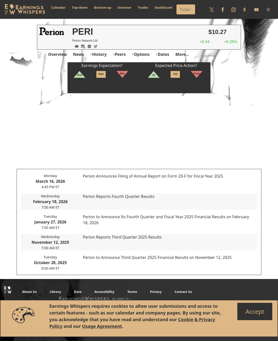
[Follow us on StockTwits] (244, 9)
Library (55, 291)
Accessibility (104, 291)
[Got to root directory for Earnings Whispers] (24, 9)
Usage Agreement (102, 326)
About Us (29, 291)
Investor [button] (125, 7)
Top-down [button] (80, 7)
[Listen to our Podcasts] (268, 9)
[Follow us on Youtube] (256, 9)
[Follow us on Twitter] (212, 9)
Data (78, 291)
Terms (132, 291)
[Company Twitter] (94, 46)
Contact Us (183, 291)
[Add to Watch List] (75, 46)
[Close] (254, 311)
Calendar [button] (58, 7)
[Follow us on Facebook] (222, 9)
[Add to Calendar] (82, 46)
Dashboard (163, 7)
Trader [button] (143, 7)
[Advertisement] (139, 128)
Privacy (156, 291)
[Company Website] (88, 46)
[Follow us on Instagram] (233, 9)
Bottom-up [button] (102, 7)
